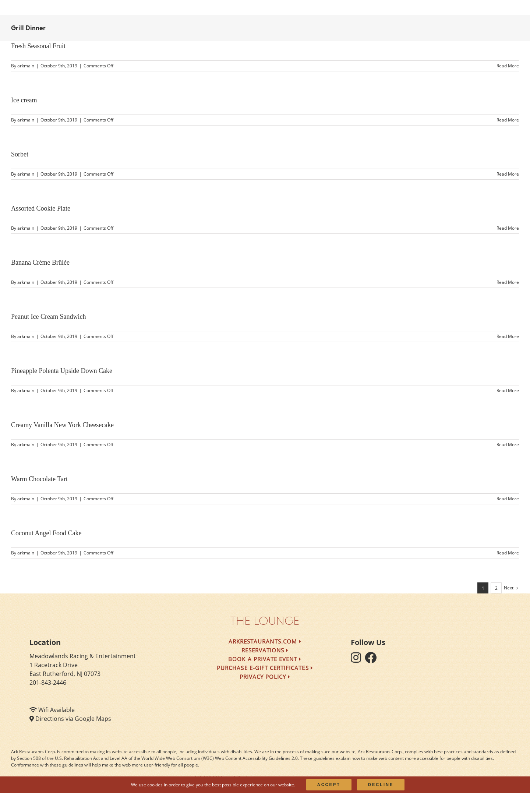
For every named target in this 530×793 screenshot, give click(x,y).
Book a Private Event (264, 659)
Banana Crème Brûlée (40, 262)
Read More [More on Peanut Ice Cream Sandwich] (508, 336)
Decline (380, 784)
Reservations (265, 650)
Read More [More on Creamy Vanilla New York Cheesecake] (508, 444)
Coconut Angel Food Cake (46, 533)
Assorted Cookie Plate (40, 208)
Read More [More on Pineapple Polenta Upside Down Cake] (508, 390)
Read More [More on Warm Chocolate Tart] (508, 499)
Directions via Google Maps (73, 719)
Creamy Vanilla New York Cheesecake (62, 425)
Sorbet (19, 154)
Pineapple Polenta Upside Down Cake (61, 370)
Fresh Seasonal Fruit (38, 46)
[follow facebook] (372, 660)
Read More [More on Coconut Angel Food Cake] (508, 553)
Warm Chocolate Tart (39, 479)
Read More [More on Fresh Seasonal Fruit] (508, 66)
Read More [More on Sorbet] (508, 174)
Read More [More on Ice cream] (508, 120)
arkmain (25, 66)
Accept (328, 784)
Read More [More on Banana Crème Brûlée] (508, 282)
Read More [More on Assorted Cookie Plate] (508, 228)
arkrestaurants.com (265, 641)
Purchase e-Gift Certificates (265, 668)
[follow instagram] (358, 660)
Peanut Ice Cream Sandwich (48, 316)
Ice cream (24, 100)
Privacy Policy (265, 676)
